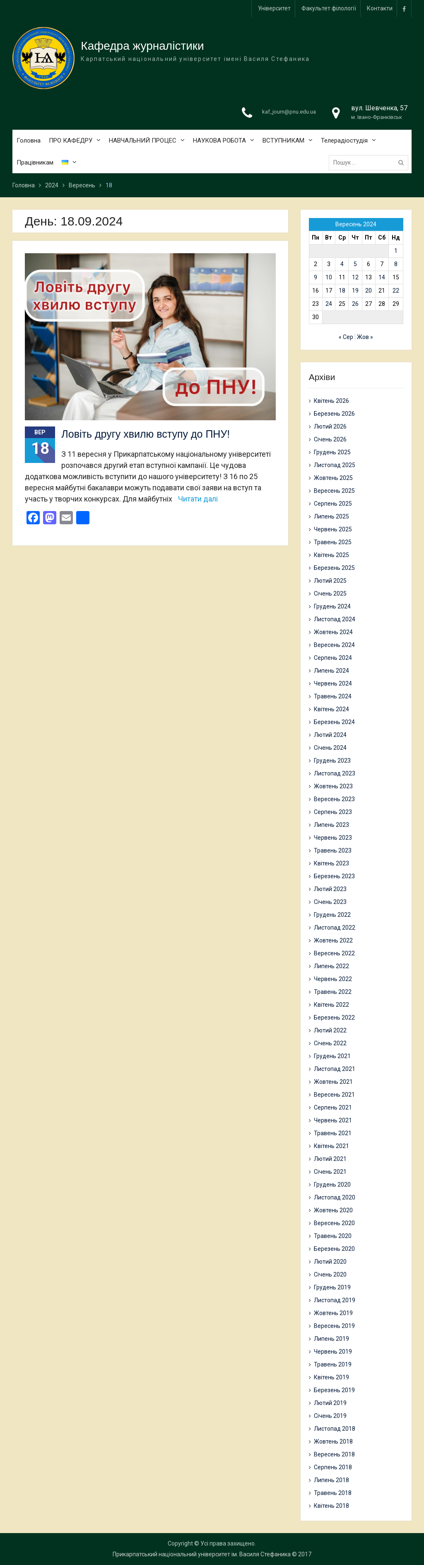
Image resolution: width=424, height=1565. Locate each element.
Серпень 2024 (333, 657)
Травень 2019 (333, 1364)
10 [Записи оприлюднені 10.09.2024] (328, 277)
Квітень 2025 (331, 555)
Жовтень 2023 (333, 786)
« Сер (346, 337)
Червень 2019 (333, 1351)
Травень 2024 (333, 696)
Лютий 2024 (330, 735)
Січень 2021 (330, 1171)
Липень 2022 (331, 966)
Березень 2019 (334, 1390)
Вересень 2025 (334, 490)
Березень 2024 (334, 722)
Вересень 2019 (334, 1326)
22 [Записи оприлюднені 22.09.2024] (396, 290)
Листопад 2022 (334, 927)
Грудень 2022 (332, 914)
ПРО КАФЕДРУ (70, 141)
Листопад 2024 (334, 619)
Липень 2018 (331, 1480)
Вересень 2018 (334, 1454)
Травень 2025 (333, 542)
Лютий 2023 (330, 889)
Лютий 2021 (330, 1159)
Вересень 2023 (334, 799)
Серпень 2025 (333, 503)
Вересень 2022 (334, 953)
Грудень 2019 (332, 1287)
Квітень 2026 (331, 400)
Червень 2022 (333, 979)
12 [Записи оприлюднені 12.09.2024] (355, 277)
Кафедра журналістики (142, 46)
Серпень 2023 (333, 812)
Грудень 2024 (332, 606)
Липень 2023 (331, 824)
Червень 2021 (333, 1120)
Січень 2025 (330, 593)
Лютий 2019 (330, 1403)
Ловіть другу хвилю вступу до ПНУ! (145, 434)
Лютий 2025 (330, 580)
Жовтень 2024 (333, 632)
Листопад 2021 (334, 1069)
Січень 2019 (330, 1415)
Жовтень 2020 (333, 1210)
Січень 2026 (330, 439)
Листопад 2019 (334, 1300)
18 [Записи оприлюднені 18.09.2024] (342, 290)
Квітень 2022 (331, 1004)
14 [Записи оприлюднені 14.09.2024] (381, 277)
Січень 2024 (330, 747)
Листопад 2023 (334, 773)
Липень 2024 (331, 670)
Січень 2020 (330, 1274)
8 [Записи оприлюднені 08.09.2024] (396, 264)
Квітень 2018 (331, 1505)
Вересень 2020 (334, 1223)
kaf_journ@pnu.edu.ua (289, 112)
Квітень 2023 (331, 863)
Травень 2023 (333, 850)
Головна (29, 141)
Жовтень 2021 (333, 1081)
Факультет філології (328, 8)
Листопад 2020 (334, 1197)
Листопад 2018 (334, 1428)
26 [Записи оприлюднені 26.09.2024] (355, 303)
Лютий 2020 (330, 1261)
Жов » (365, 337)
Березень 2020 (334, 1248)
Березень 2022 (334, 1017)
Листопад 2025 (334, 465)
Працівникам (35, 163)
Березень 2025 (334, 567)
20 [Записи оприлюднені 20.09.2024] (368, 290)
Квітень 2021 (331, 1146)
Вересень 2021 (334, 1094)
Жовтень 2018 (333, 1441)
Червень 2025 (333, 529)
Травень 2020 (333, 1236)
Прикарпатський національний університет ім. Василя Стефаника (202, 1554)
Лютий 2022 (330, 1030)
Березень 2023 (334, 876)
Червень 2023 (333, 837)
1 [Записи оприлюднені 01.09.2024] (396, 250)
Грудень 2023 (332, 760)
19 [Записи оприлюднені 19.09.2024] (355, 290)
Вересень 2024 (334, 645)
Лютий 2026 (330, 426)
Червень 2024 (333, 683)
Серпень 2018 (333, 1467)
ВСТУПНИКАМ (283, 141)
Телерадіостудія (344, 141)
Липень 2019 (331, 1338)
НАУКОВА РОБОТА (219, 141)
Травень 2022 (333, 991)
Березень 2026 (334, 413)
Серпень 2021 (333, 1107)
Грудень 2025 (332, 452)
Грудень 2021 (332, 1056)
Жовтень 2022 (333, 940)
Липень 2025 (331, 516)
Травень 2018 (333, 1493)
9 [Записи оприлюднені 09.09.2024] (315, 277)
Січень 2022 (330, 1043)
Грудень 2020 (332, 1184)
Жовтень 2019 (333, 1313)
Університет (274, 8)
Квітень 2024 (331, 709)
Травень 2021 (333, 1133)
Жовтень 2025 (333, 478)
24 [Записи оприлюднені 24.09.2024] (328, 303)
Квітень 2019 (331, 1377)
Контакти (380, 8)
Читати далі (198, 498)
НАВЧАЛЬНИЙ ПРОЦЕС (142, 141)
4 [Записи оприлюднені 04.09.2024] (342, 264)
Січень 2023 (330, 902)
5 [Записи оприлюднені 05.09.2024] (355, 264)
